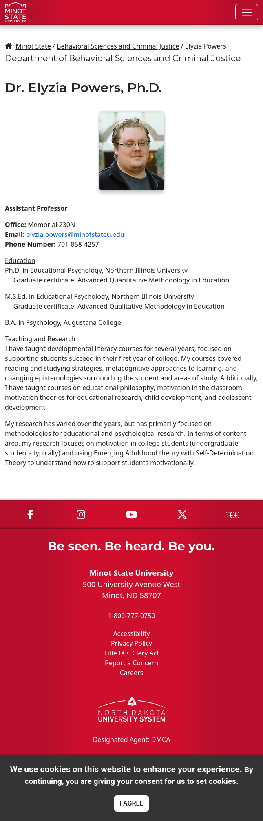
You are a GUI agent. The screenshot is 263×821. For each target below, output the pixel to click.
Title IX (114, 653)
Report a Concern (131, 662)
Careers (132, 672)
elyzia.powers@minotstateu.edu (75, 234)
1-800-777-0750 (131, 615)
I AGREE (131, 803)
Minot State (33, 46)
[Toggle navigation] (246, 12)
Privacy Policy (131, 643)
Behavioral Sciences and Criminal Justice (118, 46)
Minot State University (131, 572)
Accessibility (131, 633)
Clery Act (145, 653)
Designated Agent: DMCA (131, 739)
